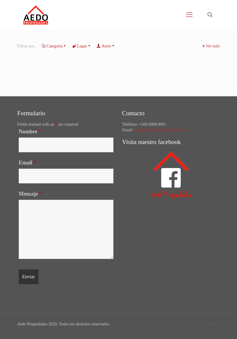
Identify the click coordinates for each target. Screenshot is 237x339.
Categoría (54, 46)
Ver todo (210, 46)
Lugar (81, 46)
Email (27, 163)
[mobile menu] (189, 15)
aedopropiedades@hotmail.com (160, 130)
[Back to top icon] (213, 325)
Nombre (30, 132)
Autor (106, 46)
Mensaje (30, 194)
